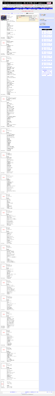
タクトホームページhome (6, 13)
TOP (47, 30)
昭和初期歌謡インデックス (47, 70)
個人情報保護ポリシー (13, 392)
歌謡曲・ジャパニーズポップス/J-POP (17, 13)
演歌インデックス (47, 71)
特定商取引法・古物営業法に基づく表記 (31, 392)
